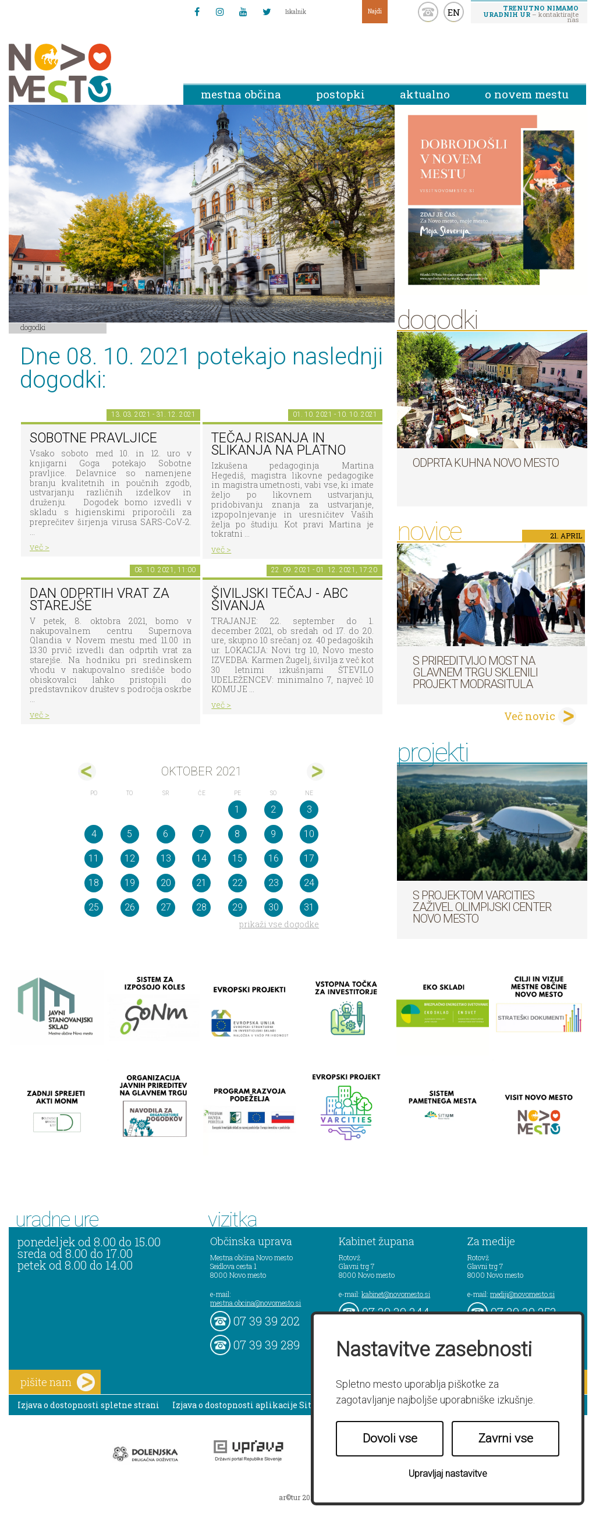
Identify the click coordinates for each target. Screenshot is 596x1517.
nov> (316, 772)
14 (201, 858)
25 (93, 907)
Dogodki (33, 327)
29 (237, 907)
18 (93, 882)
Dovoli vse (390, 1438)
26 (130, 907)
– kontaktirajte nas (531, 13)
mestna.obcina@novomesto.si (255, 1302)
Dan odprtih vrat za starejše (99, 600)
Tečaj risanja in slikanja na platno (278, 444)
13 (166, 858)
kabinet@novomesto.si (395, 1294)
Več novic (529, 716)
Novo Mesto (87, 73)
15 (237, 858)
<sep (87, 772)
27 (166, 907)
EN (454, 12)
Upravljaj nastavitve (448, 1473)
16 (273, 858)
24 (309, 882)
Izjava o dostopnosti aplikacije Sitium (250, 1404)
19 (130, 882)
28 (201, 907)
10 (309, 833)
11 (93, 858)
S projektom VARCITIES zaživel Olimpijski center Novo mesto (482, 907)
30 (273, 907)
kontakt (428, 12)
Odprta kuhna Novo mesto (486, 463)
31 (309, 907)
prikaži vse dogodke (279, 924)
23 (273, 882)
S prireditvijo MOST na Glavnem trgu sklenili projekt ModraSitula (475, 672)
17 (309, 858)
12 (130, 858)
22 (237, 882)
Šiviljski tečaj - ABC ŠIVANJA (279, 600)
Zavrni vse (505, 1438)
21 (201, 882)
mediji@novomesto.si (522, 1294)
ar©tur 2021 (298, 1497)
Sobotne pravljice (93, 438)
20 (166, 882)
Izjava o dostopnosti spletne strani (88, 1404)
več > (39, 546)
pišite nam (57, 1382)
